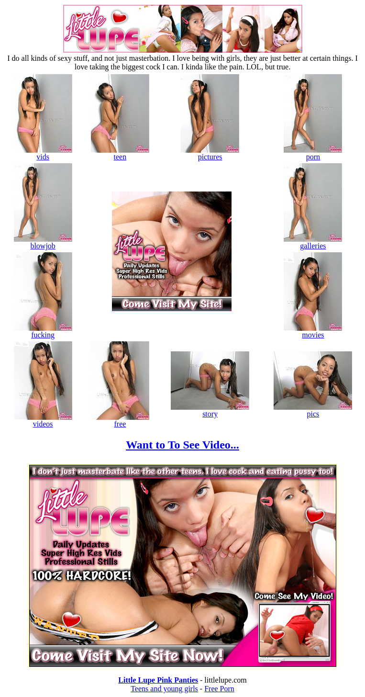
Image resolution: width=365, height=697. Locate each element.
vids (43, 153)
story (210, 410)
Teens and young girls (164, 689)
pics (313, 410)
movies (313, 331)
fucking (43, 331)
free (120, 420)
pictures (210, 153)
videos (43, 420)
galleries (313, 242)
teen (120, 153)
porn (313, 153)
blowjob (43, 242)
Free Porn (219, 689)
